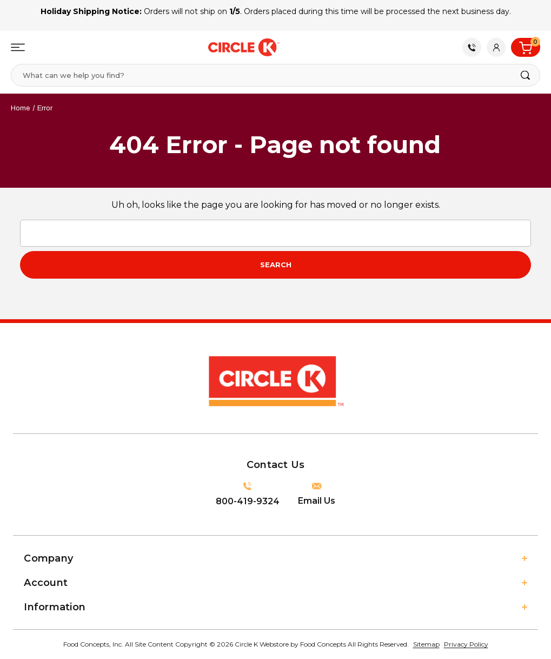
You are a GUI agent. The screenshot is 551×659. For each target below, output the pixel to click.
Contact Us (472, 47)
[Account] (496, 47)
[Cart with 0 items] (525, 47)
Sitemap (426, 644)
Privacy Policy (466, 644)
